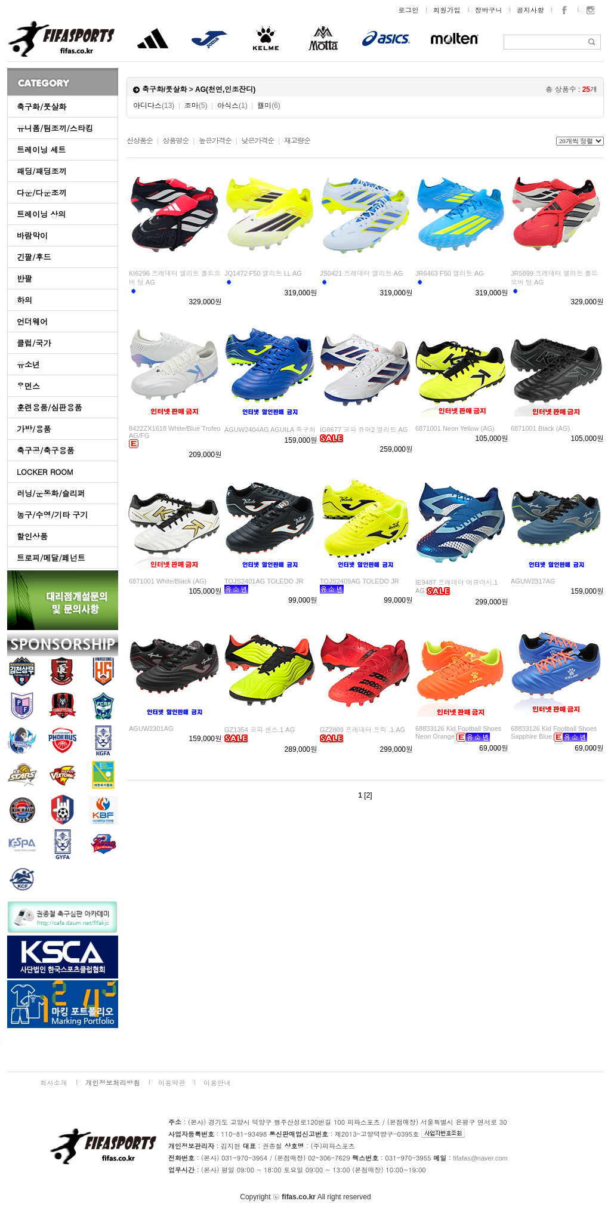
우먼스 (28, 385)
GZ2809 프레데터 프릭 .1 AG (362, 729)
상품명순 (175, 141)
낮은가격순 (257, 141)
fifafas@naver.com (480, 1158)
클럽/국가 (34, 342)
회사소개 (53, 1082)
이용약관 (172, 1082)
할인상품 (32, 536)
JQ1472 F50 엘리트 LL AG (263, 273)
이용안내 (217, 1082)
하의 (24, 299)
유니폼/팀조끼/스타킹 (55, 128)
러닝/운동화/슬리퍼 (51, 493)
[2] (368, 795)
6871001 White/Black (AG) (167, 581)
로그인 (409, 9)
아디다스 (153, 105)
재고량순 (297, 141)
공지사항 (530, 9)
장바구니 (488, 9)
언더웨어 (32, 321)
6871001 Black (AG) (540, 428)
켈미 (268, 105)
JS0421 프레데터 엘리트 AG (361, 273)
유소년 (28, 364)
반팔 (24, 278)
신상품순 (139, 141)
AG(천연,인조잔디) (225, 89)
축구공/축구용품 (45, 450)
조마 (196, 105)
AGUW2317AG (533, 581)
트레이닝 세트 (41, 149)
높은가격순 (215, 141)
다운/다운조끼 (41, 192)
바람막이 (32, 235)
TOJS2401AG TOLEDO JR (264, 581)
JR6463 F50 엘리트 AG (449, 273)
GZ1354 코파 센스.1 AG (259, 729)
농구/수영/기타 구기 (52, 514)
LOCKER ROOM (45, 471)
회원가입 (447, 9)
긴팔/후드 (34, 257)
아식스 (232, 105)
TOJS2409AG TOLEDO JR (359, 581)
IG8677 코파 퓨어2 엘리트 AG (364, 429)
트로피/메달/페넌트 (51, 557)
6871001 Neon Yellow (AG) (455, 428)
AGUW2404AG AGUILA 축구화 (270, 429)
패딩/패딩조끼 (41, 171)
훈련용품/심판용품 (49, 407)
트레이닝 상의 (41, 214)
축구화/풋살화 (41, 106)
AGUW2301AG (151, 728)
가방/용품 (34, 428)
